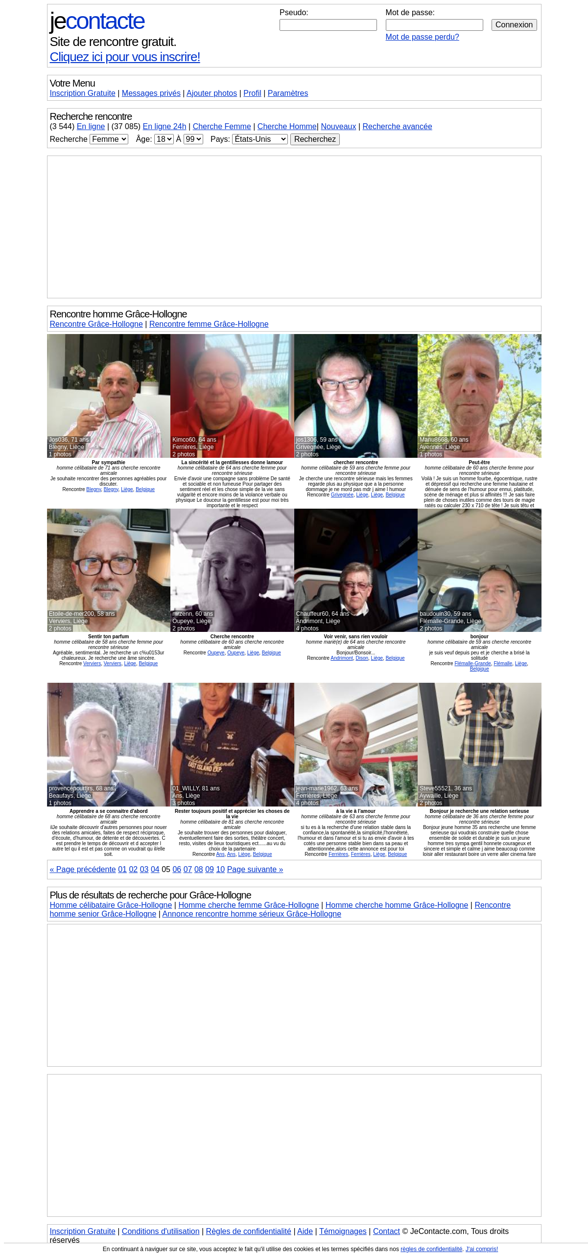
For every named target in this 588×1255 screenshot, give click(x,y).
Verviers (92, 663)
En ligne (91, 126)
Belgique (145, 489)
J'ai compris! (482, 1249)
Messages (151, 93)
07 (188, 869)
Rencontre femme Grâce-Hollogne (209, 324)
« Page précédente (83, 869)
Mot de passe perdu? (422, 37)
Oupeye (216, 652)
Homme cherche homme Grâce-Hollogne (397, 905)
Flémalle (503, 663)
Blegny (93, 489)
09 (209, 869)
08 (198, 869)
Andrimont (341, 658)
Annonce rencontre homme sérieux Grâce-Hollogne (252, 914)
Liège (127, 489)
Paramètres (288, 93)
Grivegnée (342, 494)
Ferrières (338, 854)
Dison (361, 658)
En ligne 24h (165, 126)
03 (144, 869)
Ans (220, 854)
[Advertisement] (294, 226)
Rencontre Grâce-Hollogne (96, 324)
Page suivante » (255, 869)
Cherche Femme (222, 126)
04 (155, 869)
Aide (305, 1231)
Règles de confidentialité (248, 1231)
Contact (386, 1231)
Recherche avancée (397, 126)
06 (176, 869)
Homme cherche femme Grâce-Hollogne (248, 905)
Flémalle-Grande (472, 663)
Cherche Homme (287, 126)
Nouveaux (338, 126)
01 (122, 869)
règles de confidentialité (431, 1249)
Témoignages (343, 1231)
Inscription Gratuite (83, 93)
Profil (252, 93)
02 (133, 869)
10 (220, 869)
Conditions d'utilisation (161, 1231)
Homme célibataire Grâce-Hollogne (111, 905)
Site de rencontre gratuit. (113, 41)
